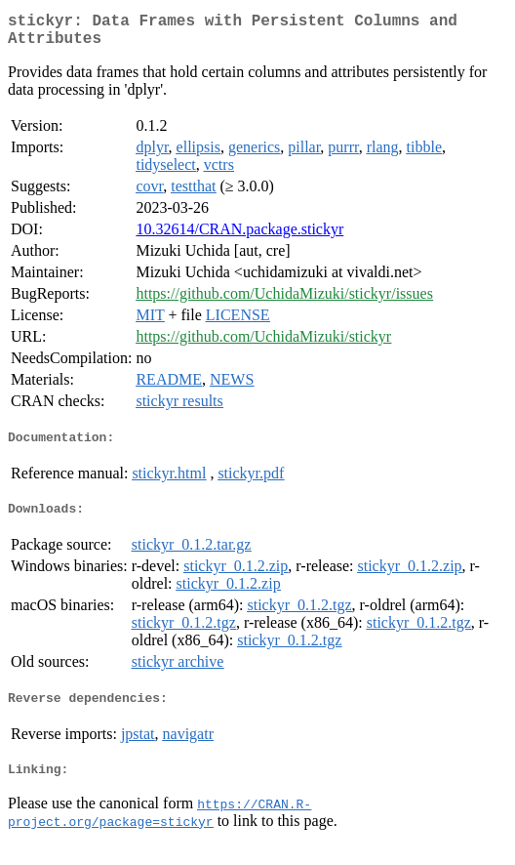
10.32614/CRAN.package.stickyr (239, 236)
